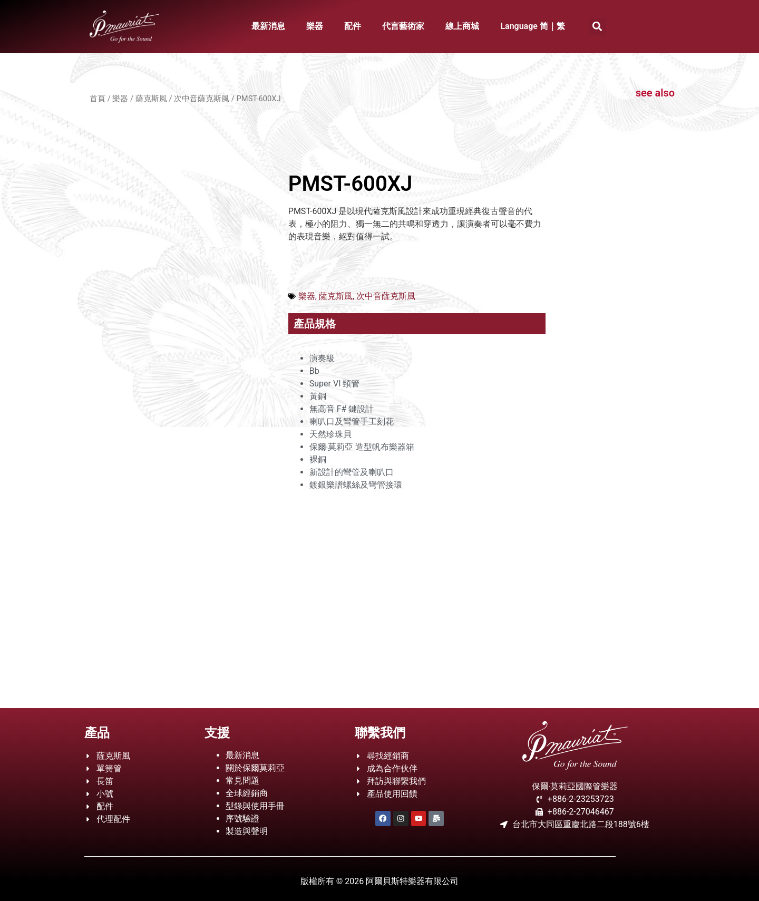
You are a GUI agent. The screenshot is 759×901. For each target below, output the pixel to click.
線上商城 (462, 26)
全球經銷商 (247, 793)
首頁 (97, 98)
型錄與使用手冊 (255, 806)
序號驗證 (242, 818)
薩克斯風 (151, 98)
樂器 (314, 26)
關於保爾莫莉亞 (255, 768)
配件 (352, 26)
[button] (597, 26)
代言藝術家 (403, 26)
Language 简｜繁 (532, 26)
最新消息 (268, 26)
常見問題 (242, 781)
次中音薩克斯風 (201, 98)
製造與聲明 (247, 831)
